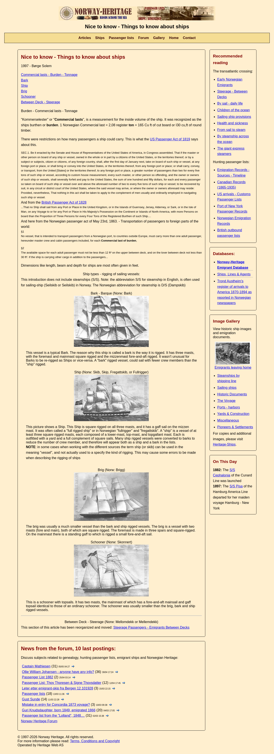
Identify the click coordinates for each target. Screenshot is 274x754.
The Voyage (226, 401)
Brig (24, 91)
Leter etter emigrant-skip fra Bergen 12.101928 (57, 688)
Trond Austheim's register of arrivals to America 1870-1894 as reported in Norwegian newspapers (234, 292)
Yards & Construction (233, 414)
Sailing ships (227, 387)
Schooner (28, 96)
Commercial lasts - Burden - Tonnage (49, 75)
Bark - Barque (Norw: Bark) (111, 293)
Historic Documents (232, 394)
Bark (24, 80)
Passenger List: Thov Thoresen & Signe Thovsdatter (61, 683)
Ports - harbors (228, 407)
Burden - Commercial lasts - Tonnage (49, 111)
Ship (24, 85)
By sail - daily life (230, 103)
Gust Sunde (31, 699)
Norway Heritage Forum (39, 721)
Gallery (159, 38)
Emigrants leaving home (233, 365)
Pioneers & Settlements (235, 427)
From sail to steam (231, 130)
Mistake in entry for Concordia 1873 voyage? (56, 704)
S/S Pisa (236, 486)
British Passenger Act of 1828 (64, 202)
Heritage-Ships (224, 444)
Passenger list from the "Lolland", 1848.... (53, 715)
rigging (107, 274)
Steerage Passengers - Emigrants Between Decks (151, 627)
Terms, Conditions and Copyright (95, 741)
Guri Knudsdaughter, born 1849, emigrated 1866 (58, 710)
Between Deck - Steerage (40, 102)
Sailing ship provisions (234, 117)
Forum (143, 38)
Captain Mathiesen (36, 666)
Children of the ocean (233, 110)
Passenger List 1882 (37, 677)
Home (174, 38)
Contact (189, 38)
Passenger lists (121, 38)
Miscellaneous (228, 420)
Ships (100, 38)
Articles (84, 38)
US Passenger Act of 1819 (170, 139)
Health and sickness (232, 123)
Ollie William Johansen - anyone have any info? (58, 672)
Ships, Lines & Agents (234, 274)
